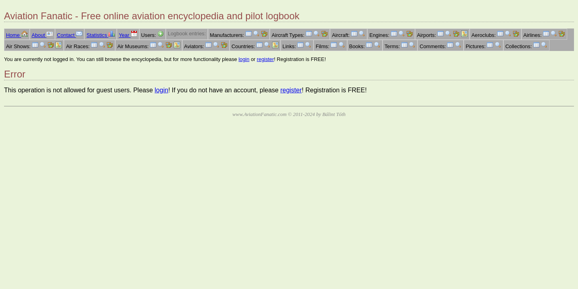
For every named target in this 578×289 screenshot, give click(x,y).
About (42, 35)
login (243, 59)
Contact (70, 35)
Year (128, 35)
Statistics (100, 35)
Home (17, 35)
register (265, 59)
